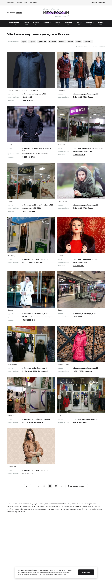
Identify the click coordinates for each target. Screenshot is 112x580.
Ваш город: (11, 13)
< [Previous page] (26, 486)
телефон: (11, 100)
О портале (10, 3)
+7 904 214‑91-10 (79, 155)
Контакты (33, 3)
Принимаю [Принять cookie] (86, 572)
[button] (31, 70)
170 (50, 486)
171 (56, 486)
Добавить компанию (98, 3)
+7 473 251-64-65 (28, 100)
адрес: (10, 94)
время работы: (13, 97)
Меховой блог (22, 3)
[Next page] (77, 486)
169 (44, 486)
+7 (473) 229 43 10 (28, 320)
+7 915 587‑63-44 (28, 211)
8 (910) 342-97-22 (28, 157)
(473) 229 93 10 (78, 266)
